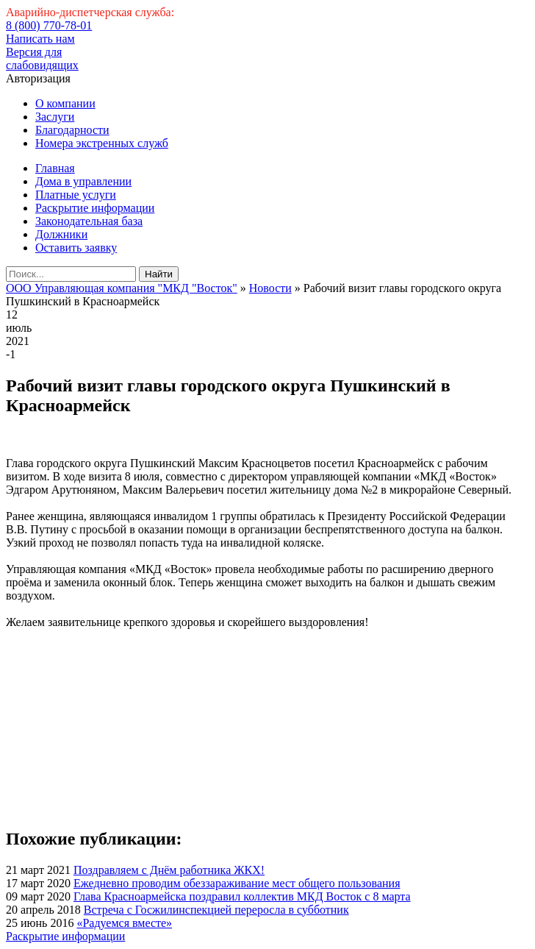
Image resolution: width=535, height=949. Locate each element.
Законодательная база (89, 221)
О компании (65, 103)
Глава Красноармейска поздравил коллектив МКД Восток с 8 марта (242, 896)
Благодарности (72, 130)
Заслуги (54, 116)
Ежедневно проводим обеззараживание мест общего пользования (237, 883)
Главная (55, 168)
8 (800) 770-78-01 (49, 25)
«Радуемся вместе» (124, 923)
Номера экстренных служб (101, 143)
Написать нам (40, 38)
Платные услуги (75, 194)
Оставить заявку (76, 247)
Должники (61, 234)
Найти (159, 274)
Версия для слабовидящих (42, 58)
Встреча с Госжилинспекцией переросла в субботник (216, 909)
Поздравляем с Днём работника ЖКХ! (169, 870)
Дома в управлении (83, 181)
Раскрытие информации (94, 208)
